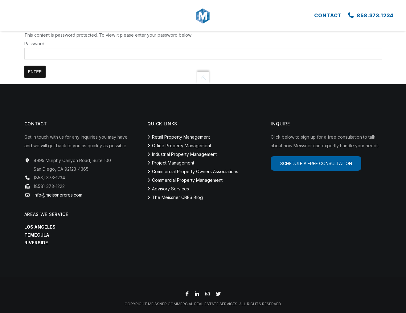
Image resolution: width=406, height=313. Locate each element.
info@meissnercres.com (58, 194)
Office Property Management (181, 145)
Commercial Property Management (187, 180)
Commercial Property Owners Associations (195, 171)
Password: (203, 50)
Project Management (173, 162)
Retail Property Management (181, 137)
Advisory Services (170, 188)
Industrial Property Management (184, 154)
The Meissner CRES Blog (177, 197)
